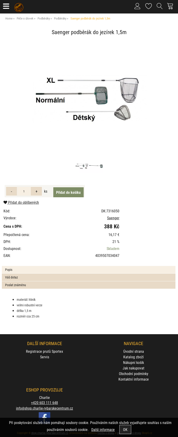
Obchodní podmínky (133, 373)
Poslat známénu (15, 285)
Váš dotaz (11, 277)
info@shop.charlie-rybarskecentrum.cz (44, 408)
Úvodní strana (133, 351)
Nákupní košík (133, 362)
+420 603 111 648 (44, 402)
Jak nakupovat (133, 368)
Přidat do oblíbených (21, 202)
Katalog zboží (133, 356)
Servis (44, 356)
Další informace (103, 429)
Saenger (113, 217)
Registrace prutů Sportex (44, 351)
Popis (8, 269)
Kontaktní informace (133, 379)
